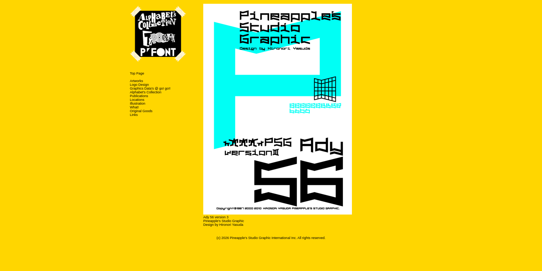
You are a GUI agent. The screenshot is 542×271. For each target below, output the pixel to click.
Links (134, 115)
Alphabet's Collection (145, 92)
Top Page (137, 73)
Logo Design (139, 85)
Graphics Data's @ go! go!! (150, 88)
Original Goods (141, 111)
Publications (139, 96)
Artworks (136, 81)
